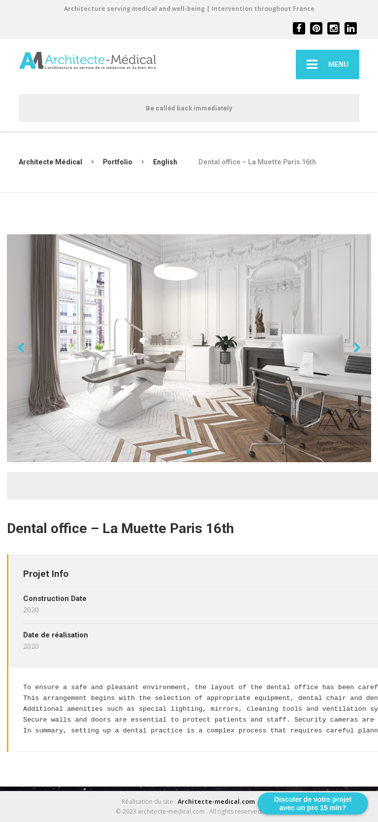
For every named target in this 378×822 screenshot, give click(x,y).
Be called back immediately (189, 108)
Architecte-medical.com (216, 801)
